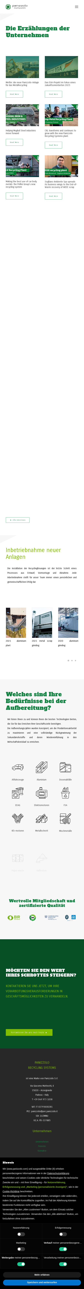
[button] (76, 7)
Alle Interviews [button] (17, 520)
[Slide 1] (68, 660)
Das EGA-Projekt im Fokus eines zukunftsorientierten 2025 (60, 84)
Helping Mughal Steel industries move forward (21, 132)
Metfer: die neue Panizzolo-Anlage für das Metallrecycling (22, 84)
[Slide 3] (75, 660)
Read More (14, 94)
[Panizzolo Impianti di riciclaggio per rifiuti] (16, 6)
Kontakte (42, 1150)
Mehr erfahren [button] (42, 1274)
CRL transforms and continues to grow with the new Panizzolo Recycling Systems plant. (60, 133)
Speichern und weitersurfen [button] (42, 1282)
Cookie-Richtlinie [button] (11, 1191)
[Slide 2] (72, 660)
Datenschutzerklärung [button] (58, 1173)
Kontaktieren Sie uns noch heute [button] (29, 1032)
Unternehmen (42, 1141)
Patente (42, 1146)
